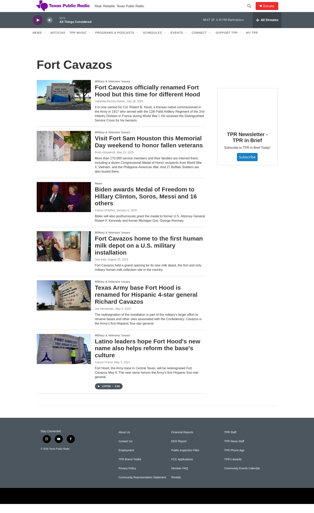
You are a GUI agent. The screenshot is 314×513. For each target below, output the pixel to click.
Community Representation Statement (142, 486)
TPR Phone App (234, 459)
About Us (124, 441)
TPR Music (78, 41)
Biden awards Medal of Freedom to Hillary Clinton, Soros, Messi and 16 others (146, 205)
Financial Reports (182, 441)
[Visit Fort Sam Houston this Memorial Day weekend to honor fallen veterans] (64, 155)
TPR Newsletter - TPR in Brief (247, 146)
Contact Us (125, 450)
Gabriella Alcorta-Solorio (110, 110)
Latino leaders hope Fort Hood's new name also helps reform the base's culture (147, 357)
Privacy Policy (127, 477)
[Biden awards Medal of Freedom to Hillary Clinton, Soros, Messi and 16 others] (64, 206)
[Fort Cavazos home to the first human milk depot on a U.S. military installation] (64, 255)
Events (177, 41)
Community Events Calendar (242, 477)
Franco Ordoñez (105, 219)
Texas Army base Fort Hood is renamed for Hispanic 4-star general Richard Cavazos (146, 303)
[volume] (49, 29)
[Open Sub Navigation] (45, 41)
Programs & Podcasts (114, 41)
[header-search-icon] (251, 10)
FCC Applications (182, 468)
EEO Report (178, 450)
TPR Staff (230, 441)
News (37, 41)
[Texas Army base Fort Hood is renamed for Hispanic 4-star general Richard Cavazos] (64, 304)
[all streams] (267, 29)
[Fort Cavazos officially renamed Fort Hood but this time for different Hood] (64, 104)
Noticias (58, 41)
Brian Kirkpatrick (105, 161)
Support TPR (226, 41)
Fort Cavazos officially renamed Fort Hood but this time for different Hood (147, 100)
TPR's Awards (233, 468)
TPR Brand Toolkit (130, 468)
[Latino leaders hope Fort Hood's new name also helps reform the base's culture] (64, 358)
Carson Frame (104, 371)
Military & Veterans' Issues (112, 90)
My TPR (252, 41)
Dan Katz (101, 268)
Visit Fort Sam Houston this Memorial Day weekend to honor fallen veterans (149, 151)
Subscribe (247, 166)
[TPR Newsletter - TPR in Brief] (247, 116)
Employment (126, 459)
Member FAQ (179, 477)
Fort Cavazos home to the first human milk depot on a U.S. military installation (149, 254)
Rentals (176, 486)
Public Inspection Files (185, 459)
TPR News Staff (234, 450)
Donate (271, 10)
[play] (38, 29)
